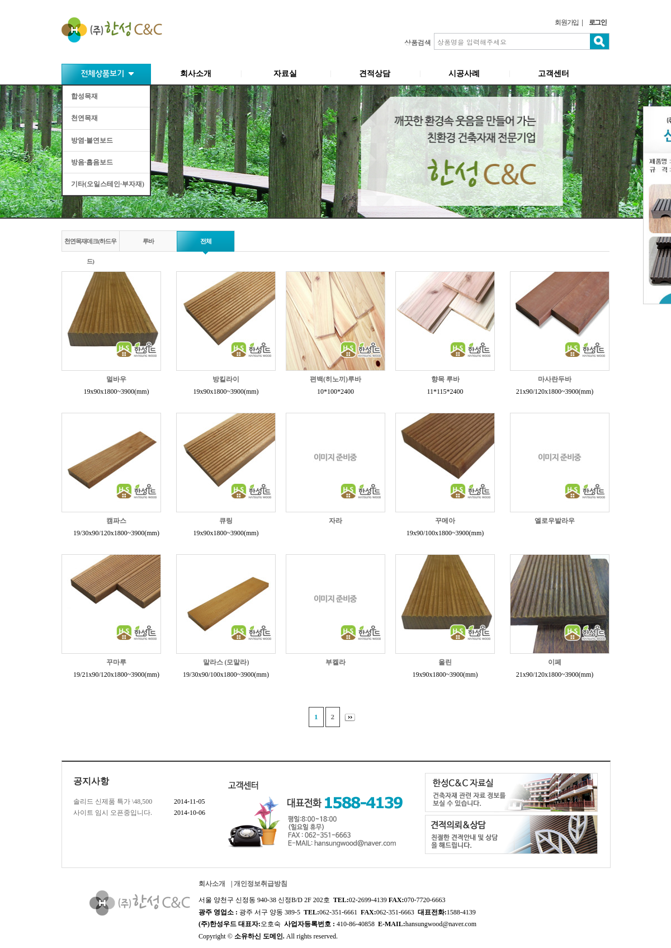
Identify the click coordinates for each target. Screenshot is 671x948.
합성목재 (84, 96)
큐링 (226, 521)
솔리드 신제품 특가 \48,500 (112, 801)
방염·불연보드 (92, 140)
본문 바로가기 (0, 0)
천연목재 (84, 118)
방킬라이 (225, 379)
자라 (335, 521)
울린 (445, 662)
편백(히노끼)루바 (335, 379)
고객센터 (553, 73)
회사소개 (195, 73)
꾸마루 (116, 662)
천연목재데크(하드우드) (90, 247)
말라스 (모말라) (226, 662)
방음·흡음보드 (92, 162)
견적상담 (374, 73)
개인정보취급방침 (260, 884)
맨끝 (352, 717)
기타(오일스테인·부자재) (107, 184)
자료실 (285, 73)
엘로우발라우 (555, 521)
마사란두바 (554, 379)
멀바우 (116, 379)
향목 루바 (445, 379)
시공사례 (464, 73)
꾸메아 (445, 521)
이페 (554, 662)
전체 (205, 241)
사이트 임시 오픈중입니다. (112, 813)
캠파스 (116, 521)
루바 (148, 241)
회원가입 (567, 22)
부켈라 (335, 662)
